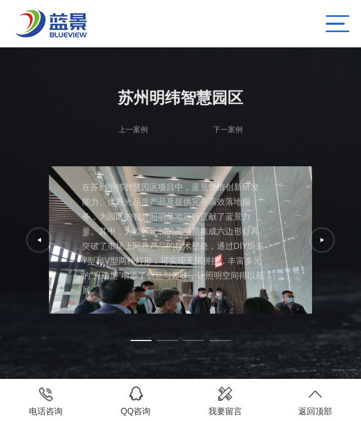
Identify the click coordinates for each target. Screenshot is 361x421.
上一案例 (133, 129)
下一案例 (228, 129)
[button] (141, 340)
